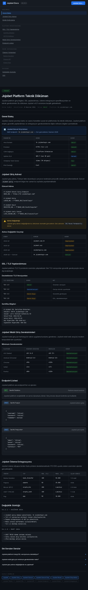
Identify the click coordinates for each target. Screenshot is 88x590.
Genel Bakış (7, 13)
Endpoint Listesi (8, 43)
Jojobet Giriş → (78, 3)
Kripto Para (7, 62)
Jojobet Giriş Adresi (9, 16)
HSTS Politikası (8, 36)
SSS (4, 75)
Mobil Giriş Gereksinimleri (12, 40)
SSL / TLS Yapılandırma (11, 29)
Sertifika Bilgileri (8, 33)
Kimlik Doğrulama (9, 20)
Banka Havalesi (8, 56)
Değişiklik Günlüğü (9, 72)
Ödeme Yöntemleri (9, 52)
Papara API (7, 59)
